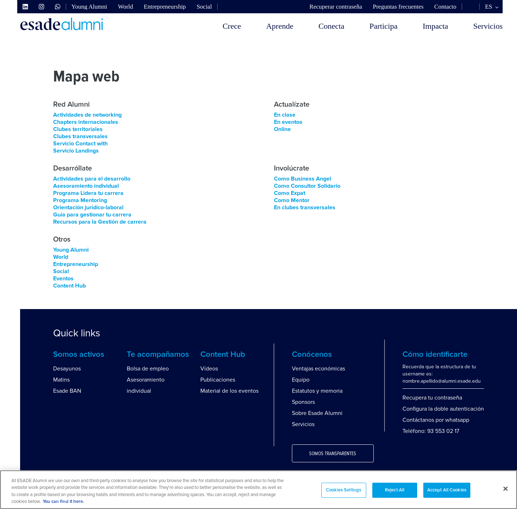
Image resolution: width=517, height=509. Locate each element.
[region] (258, 489)
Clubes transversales (80, 136)
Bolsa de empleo (148, 368)
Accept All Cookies (446, 490)
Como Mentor (291, 200)
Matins (61, 379)
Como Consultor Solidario (307, 186)
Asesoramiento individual (86, 186)
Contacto (445, 7)
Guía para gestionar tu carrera (92, 215)
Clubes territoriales (78, 129)
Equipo (300, 379)
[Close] (505, 488)
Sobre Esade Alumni (317, 413)
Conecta (331, 26)
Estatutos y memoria (317, 390)
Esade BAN (67, 390)
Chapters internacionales (85, 122)
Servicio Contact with (80, 143)
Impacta (435, 26)
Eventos (63, 278)
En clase (284, 115)
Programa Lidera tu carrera (88, 193)
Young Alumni (89, 7)
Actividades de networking (87, 115)
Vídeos (209, 368)
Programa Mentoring (80, 200)
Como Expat (289, 193)
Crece (232, 26)
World (125, 7)
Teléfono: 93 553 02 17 (430, 431)
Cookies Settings (343, 490)
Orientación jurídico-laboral (88, 207)
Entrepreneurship (165, 7)
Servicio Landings (76, 151)
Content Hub (69, 286)
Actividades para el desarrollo (91, 179)
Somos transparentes (332, 453)
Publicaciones (217, 379)
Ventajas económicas (318, 368)
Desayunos (67, 368)
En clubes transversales (304, 207)
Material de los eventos (229, 390)
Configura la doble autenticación (443, 408)
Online (282, 129)
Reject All (394, 490)
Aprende (279, 26)
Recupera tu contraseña (432, 397)
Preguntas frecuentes (398, 7)
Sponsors (303, 402)
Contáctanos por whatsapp (435, 420)
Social (204, 7)
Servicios (488, 26)
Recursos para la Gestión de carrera (99, 222)
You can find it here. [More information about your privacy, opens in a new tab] (63, 501)
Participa (383, 26)
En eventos (288, 122)
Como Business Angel (302, 179)
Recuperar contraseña (335, 7)
